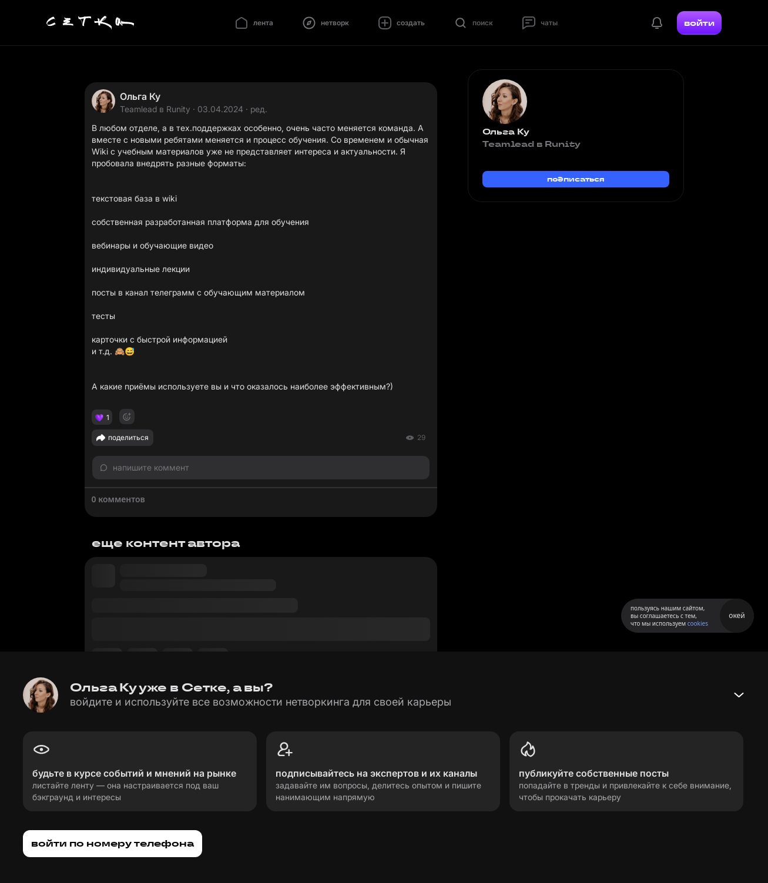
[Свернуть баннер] (739, 695)
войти (699, 23)
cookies (697, 623)
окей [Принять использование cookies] (736, 615)
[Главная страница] (90, 23)
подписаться (576, 179)
